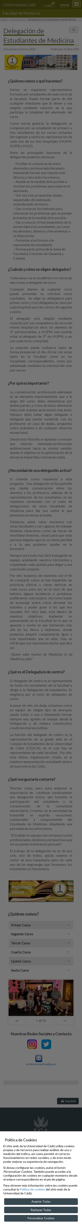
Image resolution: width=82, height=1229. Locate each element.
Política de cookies (32, 1189)
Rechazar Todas (41, 1210)
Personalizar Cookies (41, 1218)
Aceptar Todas (41, 1201)
